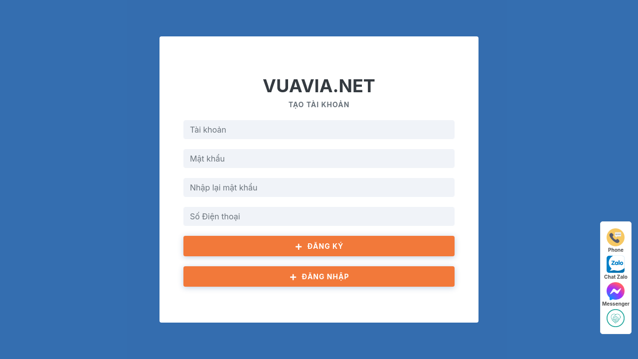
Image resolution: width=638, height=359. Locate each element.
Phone (616, 240)
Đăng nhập (319, 276)
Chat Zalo (616, 267)
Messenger (616, 294)
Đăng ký (319, 246)
